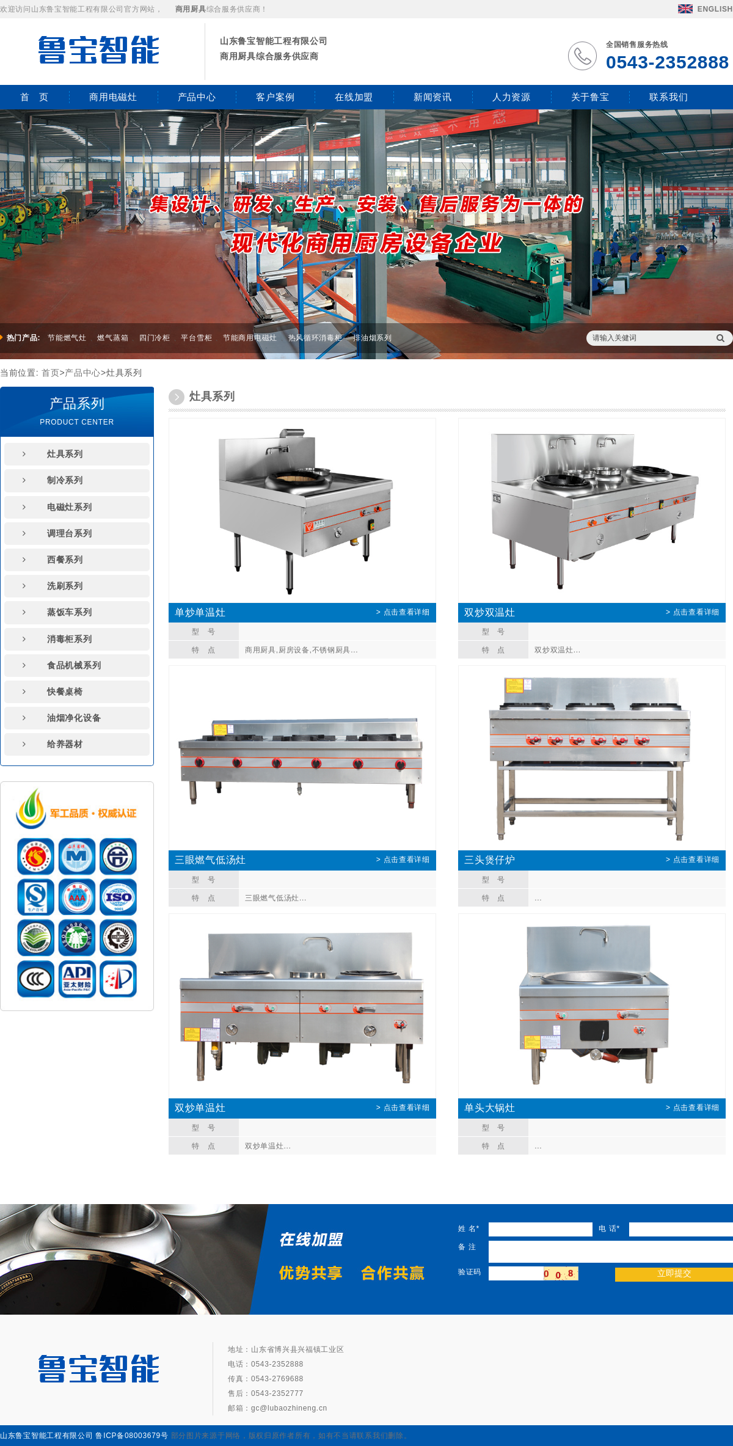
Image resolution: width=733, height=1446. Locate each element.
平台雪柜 (196, 338)
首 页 (34, 97)
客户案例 (275, 97)
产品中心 (197, 97)
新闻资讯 (433, 97)
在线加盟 (354, 97)
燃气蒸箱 (112, 338)
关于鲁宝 (590, 97)
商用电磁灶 (113, 97)
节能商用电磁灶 (250, 338)
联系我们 (668, 97)
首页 (50, 373)
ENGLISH (705, 9)
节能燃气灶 (67, 338)
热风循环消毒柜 (315, 338)
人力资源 (511, 97)
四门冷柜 (154, 338)
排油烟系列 (372, 338)
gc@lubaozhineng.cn (289, 1408)
